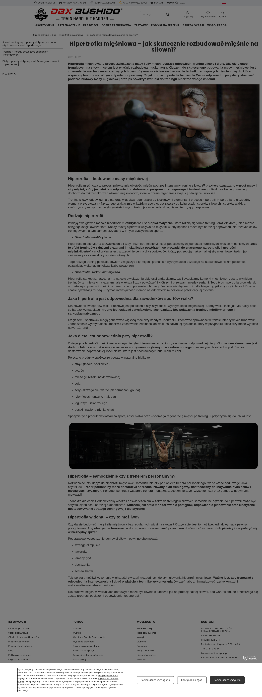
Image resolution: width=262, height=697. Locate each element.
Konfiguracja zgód (191, 680)
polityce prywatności (107, 675)
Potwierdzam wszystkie (227, 680)
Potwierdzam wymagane (155, 680)
